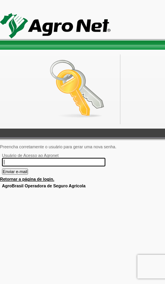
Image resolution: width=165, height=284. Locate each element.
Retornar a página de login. (27, 179)
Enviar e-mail (15, 171)
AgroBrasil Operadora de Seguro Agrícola (44, 185)
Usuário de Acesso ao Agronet (30, 155)
